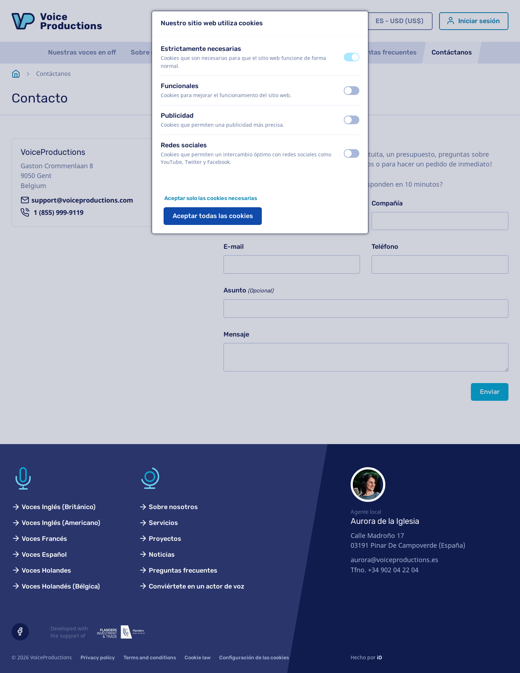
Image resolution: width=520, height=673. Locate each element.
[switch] (351, 57)
